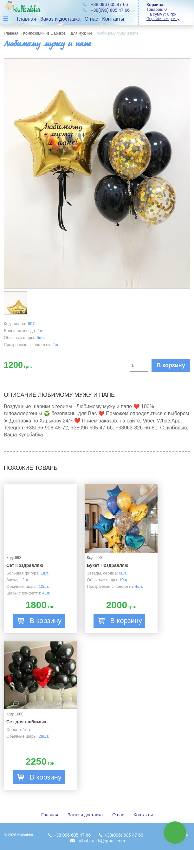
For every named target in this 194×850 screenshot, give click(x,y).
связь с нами (175, 832)
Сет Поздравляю (24, 565)
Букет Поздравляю (107, 565)
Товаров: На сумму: (170, 11)
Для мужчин (81, 33)
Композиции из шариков (44, 33)
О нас (91, 19)
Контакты (113, 19)
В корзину (171, 365)
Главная (26, 19)
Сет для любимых (26, 721)
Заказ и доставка (60, 19)
